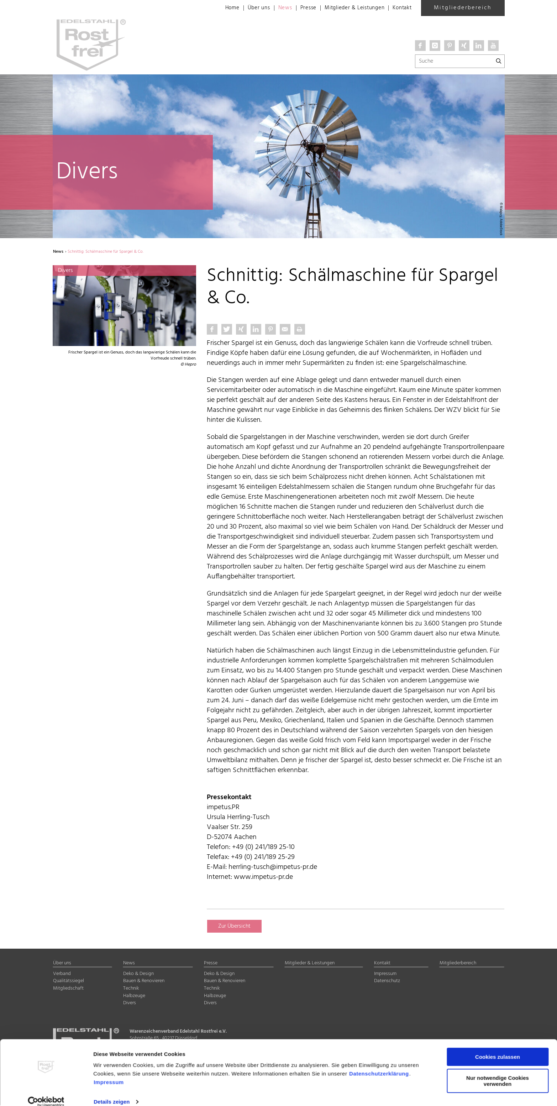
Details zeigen (112, 1092)
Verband (62, 974)
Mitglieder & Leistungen (349, 8)
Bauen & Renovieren (143, 981)
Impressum (109, 1072)
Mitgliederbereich (463, 7)
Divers (129, 1003)
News (276, 8)
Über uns (249, 8)
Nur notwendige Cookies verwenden (497, 1071)
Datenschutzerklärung (379, 1064)
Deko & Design (138, 974)
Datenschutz (387, 981)
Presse (301, 8)
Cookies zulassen (497, 1047)
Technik (131, 988)
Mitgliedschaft (68, 988)
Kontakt (401, 8)
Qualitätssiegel (68, 981)
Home (221, 8)
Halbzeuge (134, 996)
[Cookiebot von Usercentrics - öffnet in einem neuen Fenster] (46, 1092)
